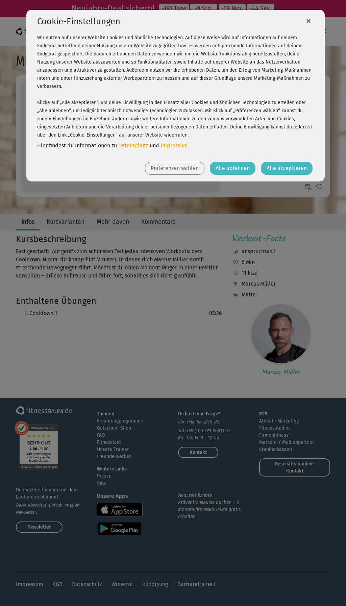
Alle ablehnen (233, 168)
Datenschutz (133, 145)
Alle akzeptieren (287, 168)
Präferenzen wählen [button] (175, 168)
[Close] (308, 20)
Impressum (174, 145)
